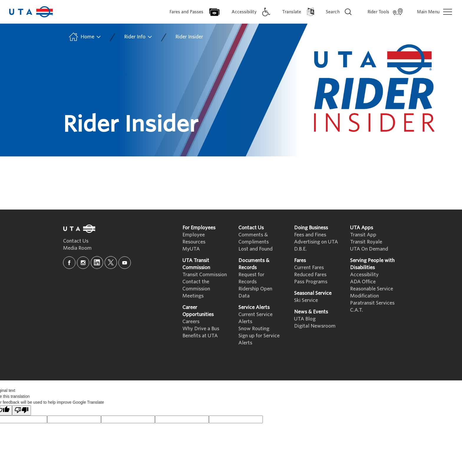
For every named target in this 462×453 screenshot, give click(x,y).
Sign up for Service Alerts (259, 339)
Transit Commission (204, 274)
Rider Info (138, 37)
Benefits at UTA (200, 335)
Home (84, 37)
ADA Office (363, 281)
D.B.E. (300, 249)
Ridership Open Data (255, 292)
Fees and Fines (310, 235)
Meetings (193, 296)
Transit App (363, 235)
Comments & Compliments (253, 238)
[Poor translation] (21, 410)
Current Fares (309, 267)
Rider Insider (189, 37)
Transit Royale (366, 242)
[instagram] (83, 262)
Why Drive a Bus (200, 328)
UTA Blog (305, 319)
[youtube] (124, 262)
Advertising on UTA (316, 242)
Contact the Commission (196, 285)
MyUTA (191, 249)
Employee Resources (193, 238)
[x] (111, 262)
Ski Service (306, 300)
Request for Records (251, 278)
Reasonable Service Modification (371, 292)
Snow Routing (253, 328)
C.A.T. (356, 310)
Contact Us (75, 241)
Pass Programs (310, 281)
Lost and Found (255, 249)
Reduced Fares (310, 274)
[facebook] (69, 262)
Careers (190, 321)
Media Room (77, 248)
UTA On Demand (369, 249)
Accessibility (364, 274)
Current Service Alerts (255, 318)
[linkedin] (97, 262)
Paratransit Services (372, 303)
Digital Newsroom (315, 326)
